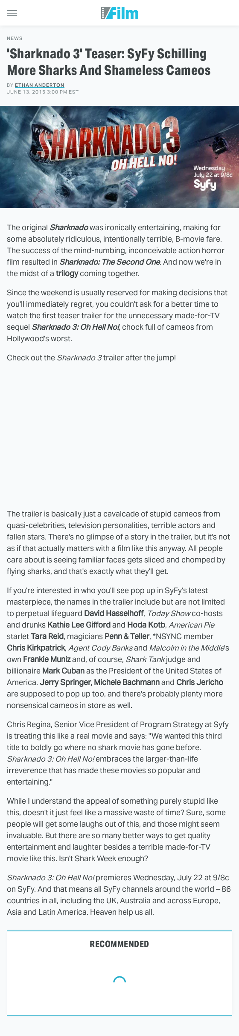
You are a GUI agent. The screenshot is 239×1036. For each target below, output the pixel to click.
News (15, 38)
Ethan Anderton (39, 85)
